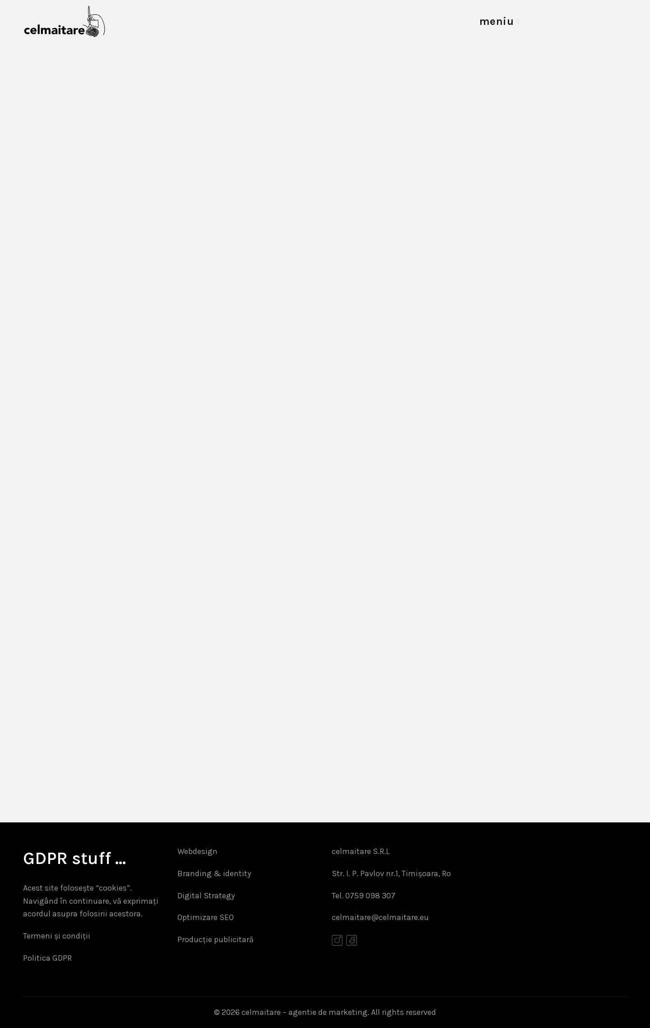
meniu (496, 21)
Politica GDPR (47, 958)
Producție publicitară (215, 939)
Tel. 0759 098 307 (363, 896)
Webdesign (197, 851)
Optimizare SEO (205, 917)
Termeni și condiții (56, 936)
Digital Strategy (206, 896)
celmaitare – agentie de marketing (304, 1012)
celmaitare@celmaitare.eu (380, 917)
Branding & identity (214, 873)
